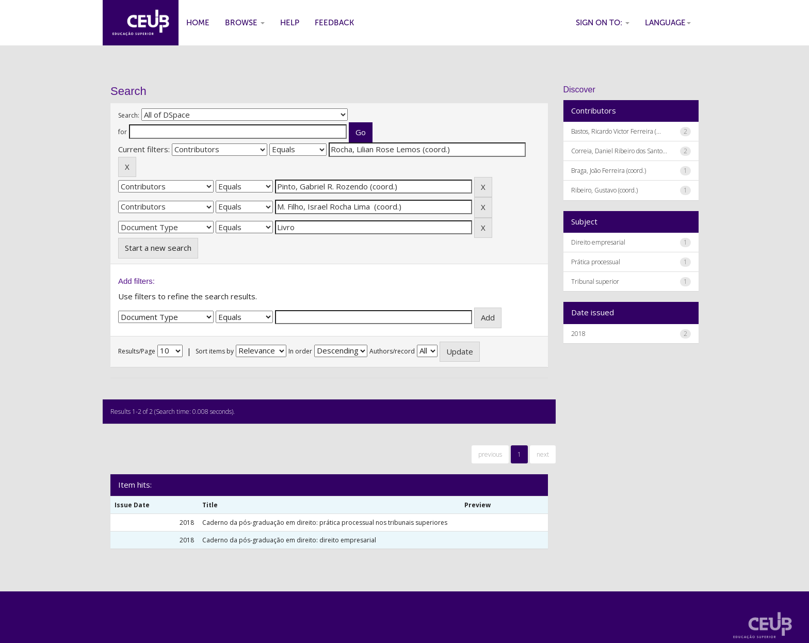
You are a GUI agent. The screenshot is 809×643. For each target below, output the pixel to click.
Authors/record (392, 351)
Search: (128, 115)
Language (668, 22)
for (122, 131)
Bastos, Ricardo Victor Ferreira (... (616, 131)
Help (289, 22)
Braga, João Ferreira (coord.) (608, 170)
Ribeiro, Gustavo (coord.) (604, 190)
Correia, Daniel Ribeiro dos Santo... (619, 151)
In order (300, 351)
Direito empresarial (598, 242)
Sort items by (215, 351)
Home (197, 22)
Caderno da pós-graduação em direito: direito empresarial (289, 540)
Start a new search (158, 248)
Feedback (334, 22)
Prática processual (595, 262)
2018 (578, 333)
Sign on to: (602, 22)
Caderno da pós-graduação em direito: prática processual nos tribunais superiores (324, 522)
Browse (245, 22)
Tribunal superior (595, 281)
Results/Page (136, 351)
